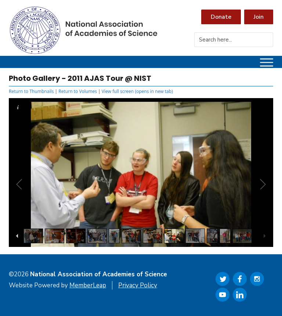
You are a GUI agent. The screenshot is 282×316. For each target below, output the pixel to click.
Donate (221, 17)
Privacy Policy (137, 285)
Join (259, 17)
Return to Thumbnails (31, 91)
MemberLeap (87, 285)
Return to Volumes (77, 91)
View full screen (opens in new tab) (137, 91)
